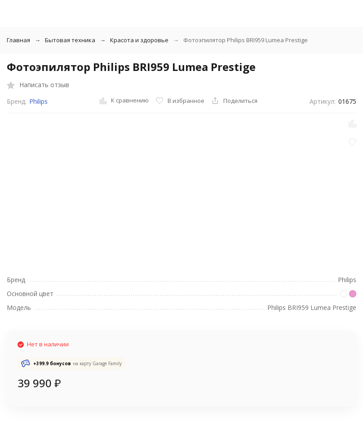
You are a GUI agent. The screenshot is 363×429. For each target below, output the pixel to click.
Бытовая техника (70, 40)
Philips (38, 101)
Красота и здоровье (139, 40)
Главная (18, 40)
